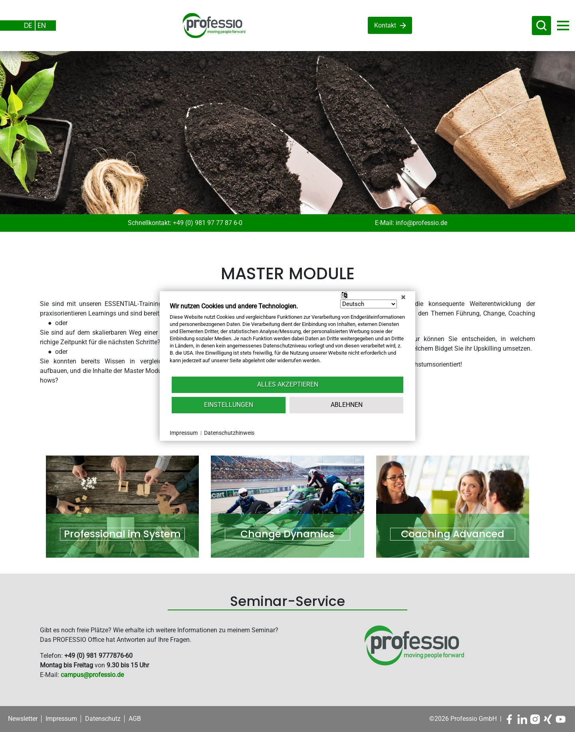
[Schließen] (403, 297)
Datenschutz (103, 718)
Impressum (61, 718)
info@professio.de (421, 223)
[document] (287, 339)
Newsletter (23, 718)
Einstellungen (228, 404)
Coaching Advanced (452, 534)
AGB (135, 718)
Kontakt (385, 25)
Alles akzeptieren (287, 384)
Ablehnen (347, 404)
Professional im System (122, 534)
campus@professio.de (92, 675)
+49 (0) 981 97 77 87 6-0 (207, 223)
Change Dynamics (287, 534)
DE (28, 25)
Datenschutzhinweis (229, 433)
